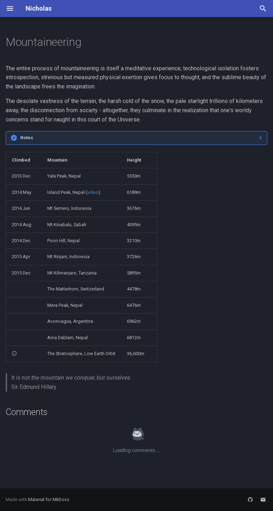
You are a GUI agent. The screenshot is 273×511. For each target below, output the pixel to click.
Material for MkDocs (48, 499)
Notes (26, 137)
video (92, 192)
